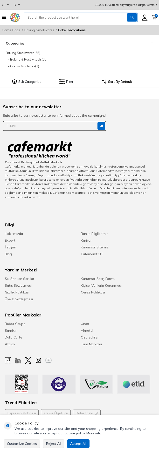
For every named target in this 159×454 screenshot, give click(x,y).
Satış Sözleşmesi (18, 285)
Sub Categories (26, 81)
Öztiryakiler (90, 337)
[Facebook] (8, 360)
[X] (28, 360)
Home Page (11, 30)
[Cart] (154, 17)
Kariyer (86, 240)
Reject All (53, 443)
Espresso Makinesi (21, 413)
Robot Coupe (15, 324)
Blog (8, 254)
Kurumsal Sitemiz (95, 247)
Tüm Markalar (91, 344)
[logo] (15, 17)
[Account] (145, 18)
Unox (85, 324)
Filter (66, 81)
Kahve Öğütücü (56, 413)
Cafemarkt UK (92, 254)
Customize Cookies (22, 443)
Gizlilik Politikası (17, 292)
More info (93, 433)
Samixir (11, 330)
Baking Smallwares (39, 30)
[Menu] (4, 17)
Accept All (78, 443)
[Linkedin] (18, 360)
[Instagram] (38, 360)
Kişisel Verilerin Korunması (101, 285)
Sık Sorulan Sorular (19, 279)
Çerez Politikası (93, 292)
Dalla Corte (13, 337)
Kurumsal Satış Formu (98, 279)
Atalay (10, 344)
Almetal (87, 330)
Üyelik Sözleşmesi (19, 299)
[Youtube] (48, 360)
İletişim (10, 247)
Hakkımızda (14, 233)
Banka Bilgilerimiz (94, 233)
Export (10, 240)
